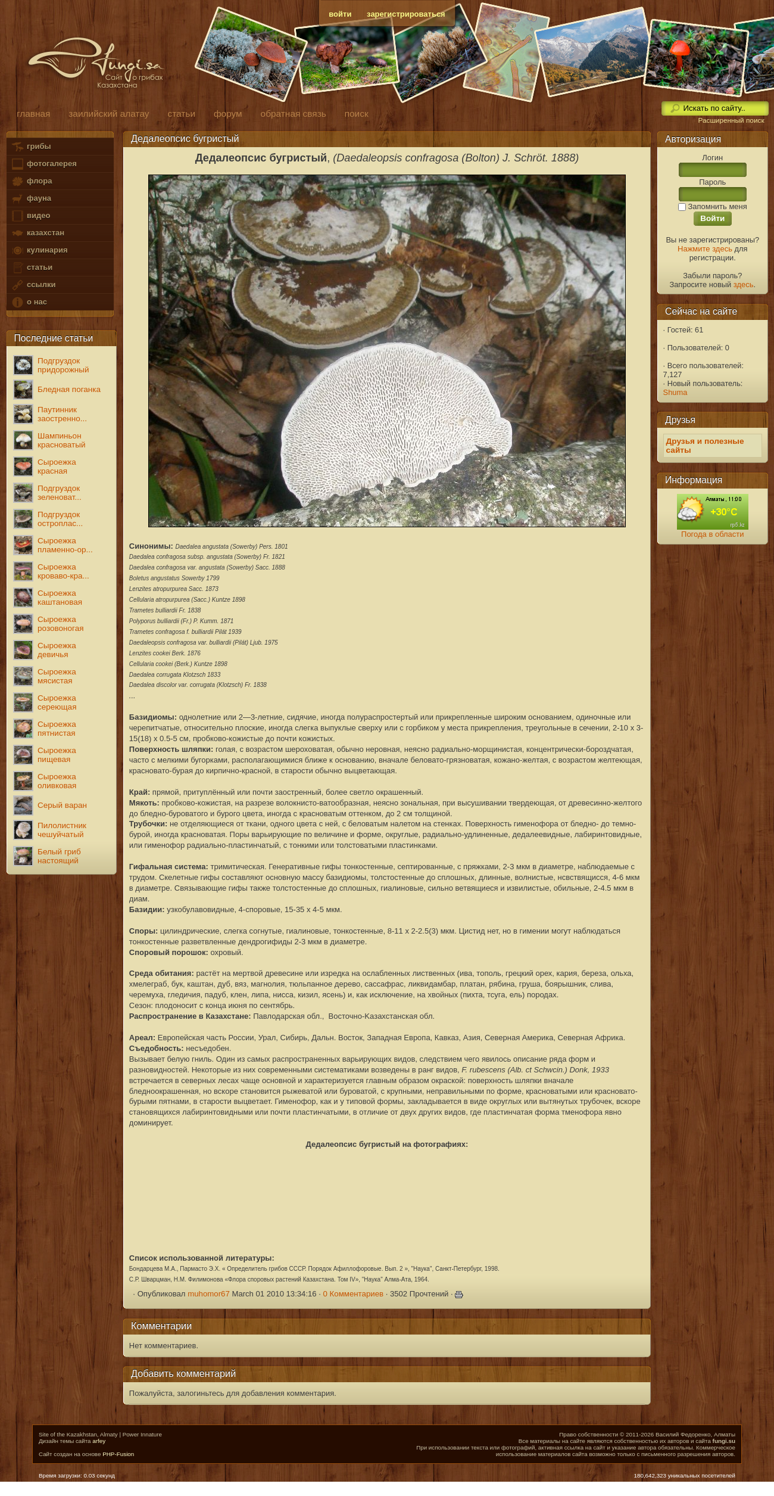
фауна (31, 198)
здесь (744, 284)
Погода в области (712, 534)
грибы (30, 146)
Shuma (675, 392)
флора (31, 181)
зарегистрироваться (406, 14)
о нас (28, 302)
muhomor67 (209, 1293)
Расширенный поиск (731, 120)
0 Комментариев (353, 1293)
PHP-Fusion (118, 1454)
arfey (98, 1441)
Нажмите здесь (705, 248)
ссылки (33, 285)
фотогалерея (43, 164)
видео (30, 216)
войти (340, 14)
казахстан (37, 233)
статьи (31, 267)
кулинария (39, 250)
